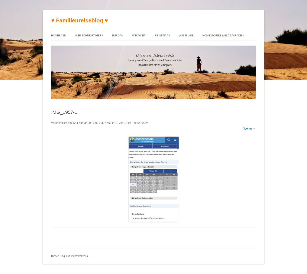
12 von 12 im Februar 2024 (131, 122)
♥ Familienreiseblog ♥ (79, 20)
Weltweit (138, 35)
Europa (117, 35)
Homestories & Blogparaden (223, 35)
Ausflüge (186, 35)
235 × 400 (105, 122)
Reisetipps (162, 35)
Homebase (58, 35)
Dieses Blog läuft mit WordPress (69, 256)
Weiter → (249, 128)
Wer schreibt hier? (89, 35)
